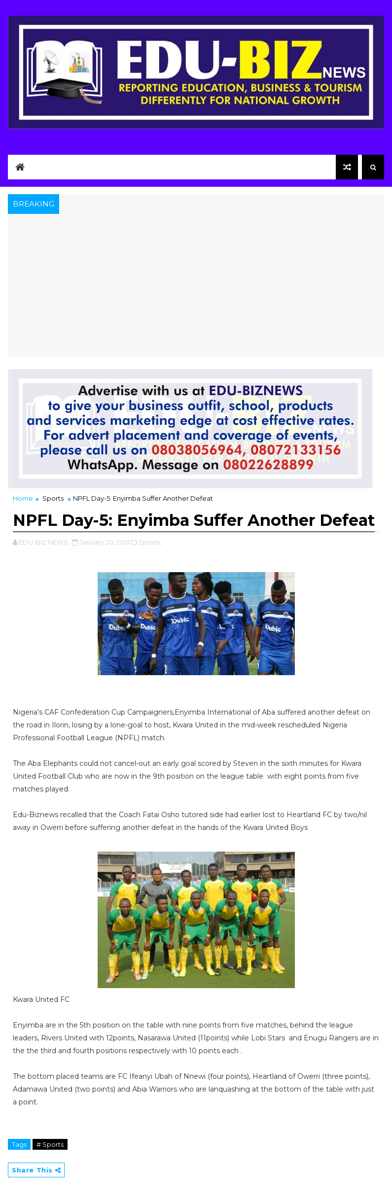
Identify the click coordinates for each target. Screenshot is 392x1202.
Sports (53, 498)
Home (23, 498)
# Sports (50, 1144)
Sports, (150, 542)
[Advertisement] (196, 288)
